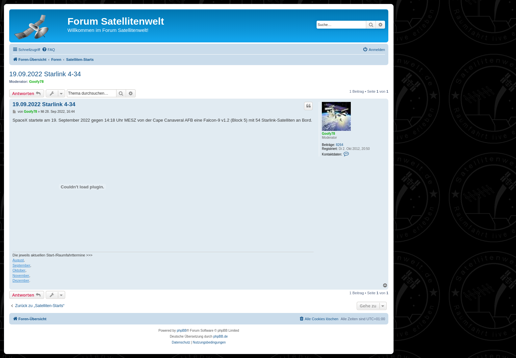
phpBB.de (220, 336)
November (21, 275)
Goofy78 (36, 82)
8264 (339, 145)
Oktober (19, 270)
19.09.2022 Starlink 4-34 (45, 74)
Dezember (21, 280)
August (18, 260)
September (21, 265)
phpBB (182, 330)
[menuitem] (48, 50)
